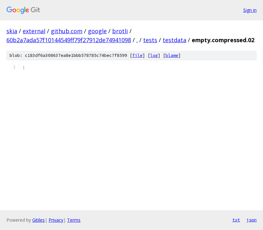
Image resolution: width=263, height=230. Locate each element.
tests (150, 40)
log (154, 55)
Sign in (250, 10)
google (97, 31)
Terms (74, 220)
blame (172, 55)
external (34, 31)
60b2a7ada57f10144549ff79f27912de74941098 (68, 40)
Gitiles (38, 220)
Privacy (56, 220)
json (251, 220)
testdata (174, 40)
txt (236, 220)
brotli (120, 31)
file (137, 55)
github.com (66, 31)
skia (11, 31)
